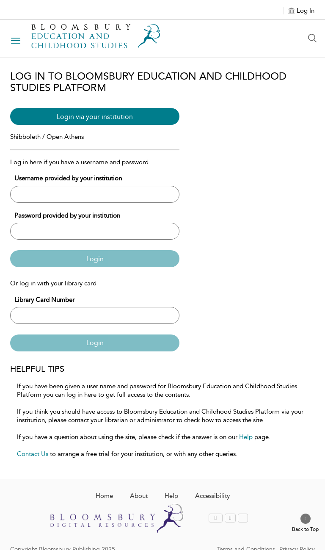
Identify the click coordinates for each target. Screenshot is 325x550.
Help (246, 437)
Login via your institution (95, 117)
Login (95, 259)
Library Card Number (44, 300)
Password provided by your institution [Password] (67, 215)
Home (104, 496)
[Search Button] (314, 38)
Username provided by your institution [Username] (68, 178)
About (139, 496)
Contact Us (32, 454)
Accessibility (212, 496)
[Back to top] (305, 523)
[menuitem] (217, 518)
